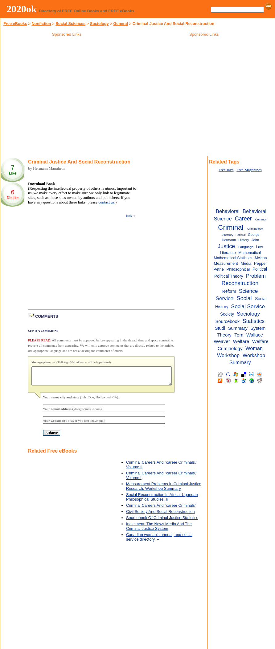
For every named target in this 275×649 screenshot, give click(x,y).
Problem (256, 276)
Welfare (241, 341)
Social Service (248, 306)
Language (246, 247)
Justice (226, 246)
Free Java (226, 170)
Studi (220, 328)
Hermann (229, 240)
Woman (254, 348)
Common (261, 219)
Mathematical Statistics (233, 258)
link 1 (130, 216)
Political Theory (228, 276)
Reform (229, 291)
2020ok (21, 8)
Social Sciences (70, 23)
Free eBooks (15, 23)
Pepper (260, 263)
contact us (106, 202)
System (257, 328)
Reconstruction (240, 283)
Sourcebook (227, 321)
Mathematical (249, 253)
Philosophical (238, 269)
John (255, 240)
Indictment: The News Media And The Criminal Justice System (159, 529)
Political (259, 269)
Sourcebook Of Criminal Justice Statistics (162, 521)
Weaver (222, 341)
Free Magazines (248, 170)
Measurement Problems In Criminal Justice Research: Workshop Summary (163, 489)
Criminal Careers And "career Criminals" (161, 509)
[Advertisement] (204, 83)
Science (248, 291)
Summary (238, 328)
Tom (238, 334)
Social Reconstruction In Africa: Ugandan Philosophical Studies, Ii (162, 500)
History (243, 240)
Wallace (254, 334)
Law (259, 247)
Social (244, 298)
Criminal (230, 227)
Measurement (226, 263)
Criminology (255, 228)
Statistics (254, 321)
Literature (228, 253)
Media (245, 263)
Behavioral (228, 211)
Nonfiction (41, 23)
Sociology (99, 23)
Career (243, 219)
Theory (224, 335)
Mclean (261, 258)
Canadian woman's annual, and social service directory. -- (159, 540)
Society (227, 314)
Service (224, 298)
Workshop (228, 355)
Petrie (218, 269)
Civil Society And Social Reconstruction (160, 515)
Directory (227, 234)
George (253, 234)
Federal (241, 234)
